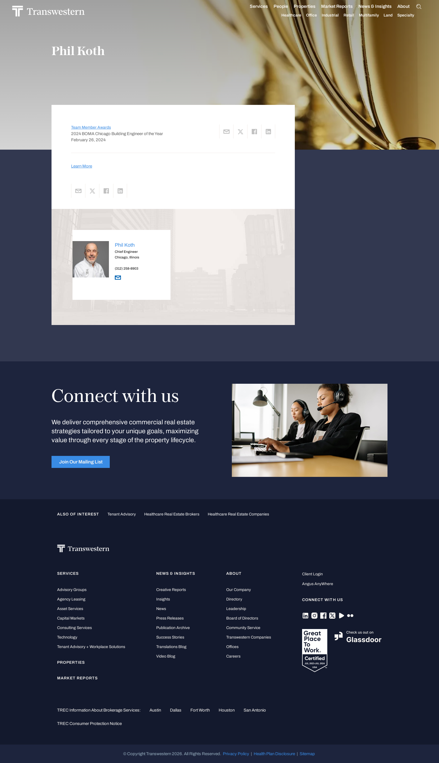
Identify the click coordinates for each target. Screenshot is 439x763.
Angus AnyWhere (317, 584)
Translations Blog (171, 647)
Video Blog (165, 656)
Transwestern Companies (248, 637)
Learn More (81, 166)
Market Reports (331, 6)
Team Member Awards (91, 127)
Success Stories (170, 637)
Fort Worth (200, 710)
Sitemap (307, 754)
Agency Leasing (71, 599)
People (275, 6)
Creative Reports (171, 590)
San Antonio (255, 710)
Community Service (243, 628)
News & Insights (369, 6)
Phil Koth (125, 245)
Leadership (236, 609)
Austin (155, 710)
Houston (227, 710)
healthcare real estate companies (238, 514)
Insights (163, 599)
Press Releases (170, 618)
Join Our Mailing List (80, 462)
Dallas (175, 710)
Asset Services (70, 609)
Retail (343, 15)
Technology (67, 637)
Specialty (399, 15)
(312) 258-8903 (126, 268)
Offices (232, 647)
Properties (299, 6)
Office (305, 15)
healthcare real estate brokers (171, 514)
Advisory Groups (72, 590)
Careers (233, 656)
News (161, 609)
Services (253, 6)
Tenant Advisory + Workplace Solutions (91, 647)
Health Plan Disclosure (274, 754)
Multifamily (363, 15)
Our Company (238, 590)
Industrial (324, 15)
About (397, 6)
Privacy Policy (236, 754)
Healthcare (285, 15)
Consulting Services (74, 628)
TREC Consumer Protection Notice (89, 723)
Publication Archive (173, 628)
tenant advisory (122, 514)
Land (382, 15)
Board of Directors (242, 618)
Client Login (312, 574)
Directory (234, 599)
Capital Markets (71, 618)
